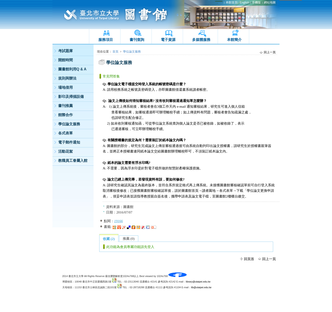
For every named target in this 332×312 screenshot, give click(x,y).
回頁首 (249, 259)
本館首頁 (232, 2)
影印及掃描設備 (71, 97)
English (244, 2)
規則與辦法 (67, 78)
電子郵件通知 (69, 142)
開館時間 (65, 60)
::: (53, 46)
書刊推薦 (65, 106)
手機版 (256, 2)
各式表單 (65, 133)
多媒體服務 (201, 40)
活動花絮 (65, 151)
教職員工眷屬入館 (72, 161)
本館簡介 (234, 40)
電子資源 (168, 40)
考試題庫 (65, 51)
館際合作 (65, 115)
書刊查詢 (137, 40)
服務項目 (105, 40)
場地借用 (65, 87)
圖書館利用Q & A (72, 69)
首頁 (115, 51)
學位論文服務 (69, 124)
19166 (118, 221)
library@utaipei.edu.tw (198, 281)
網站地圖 (270, 2)
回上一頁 (270, 52)
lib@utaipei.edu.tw (201, 287)
